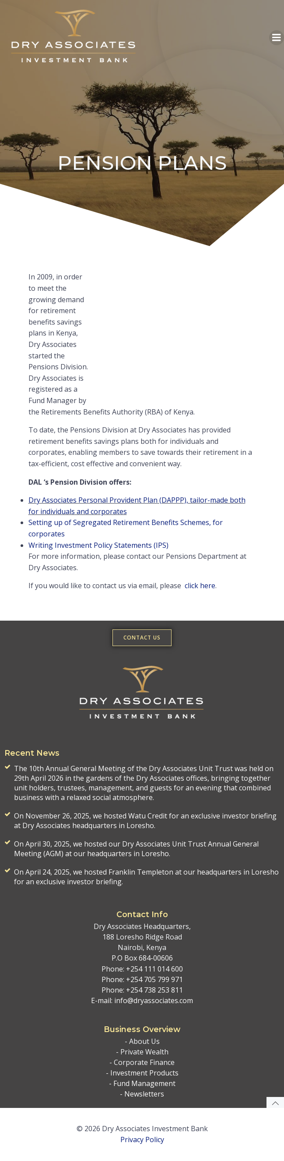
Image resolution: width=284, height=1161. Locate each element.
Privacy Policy (142, 1139)
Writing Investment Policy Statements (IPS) (98, 545)
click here (200, 585)
